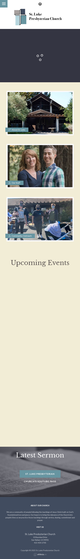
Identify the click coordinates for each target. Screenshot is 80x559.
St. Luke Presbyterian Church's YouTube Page (40, 475)
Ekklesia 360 (40, 555)
